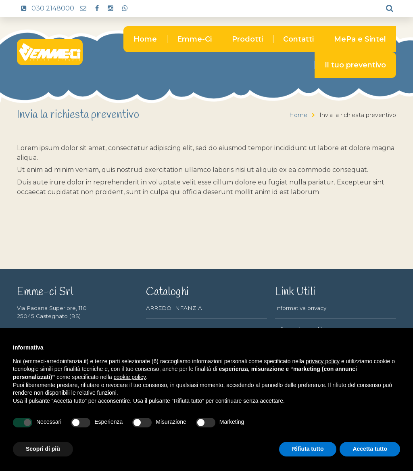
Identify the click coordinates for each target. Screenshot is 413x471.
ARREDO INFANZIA (174, 308)
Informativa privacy (300, 308)
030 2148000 (45, 8)
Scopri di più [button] (43, 449)
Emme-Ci (194, 39)
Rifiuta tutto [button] (308, 449)
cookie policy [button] (130, 377)
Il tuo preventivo (355, 65)
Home (145, 39)
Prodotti (247, 39)
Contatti (298, 39)
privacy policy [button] (323, 361)
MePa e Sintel (360, 39)
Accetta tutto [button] (370, 449)
